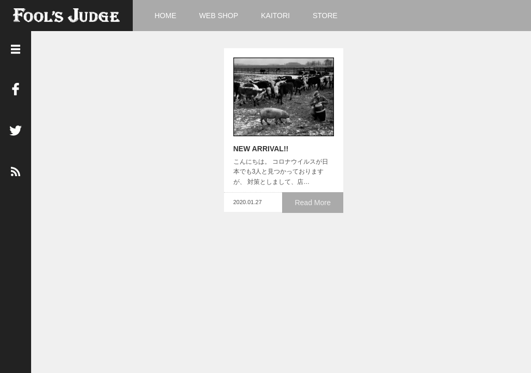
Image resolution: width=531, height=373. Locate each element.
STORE (325, 15)
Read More (315, 209)
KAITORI (275, 15)
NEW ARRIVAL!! (253, 155)
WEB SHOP (218, 15)
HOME (165, 15)
